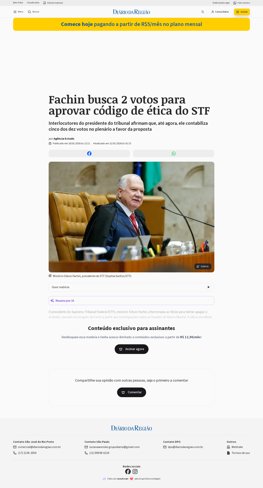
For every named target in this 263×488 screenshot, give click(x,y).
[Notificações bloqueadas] (202, 12)
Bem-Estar (18, 2)
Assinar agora (131, 349)
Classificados (33, 2)
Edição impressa (53, 3)
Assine (242, 12)
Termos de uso (238, 453)
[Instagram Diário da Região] (135, 471)
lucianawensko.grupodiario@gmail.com (112, 447)
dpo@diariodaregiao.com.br (183, 447)
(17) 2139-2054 (24, 453)
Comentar (132, 392)
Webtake (235, 447)
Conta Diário (220, 12)
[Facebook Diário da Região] (128, 471)
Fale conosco (241, 3)
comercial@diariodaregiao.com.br (37, 447)
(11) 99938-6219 (97, 453)
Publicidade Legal (221, 2)
